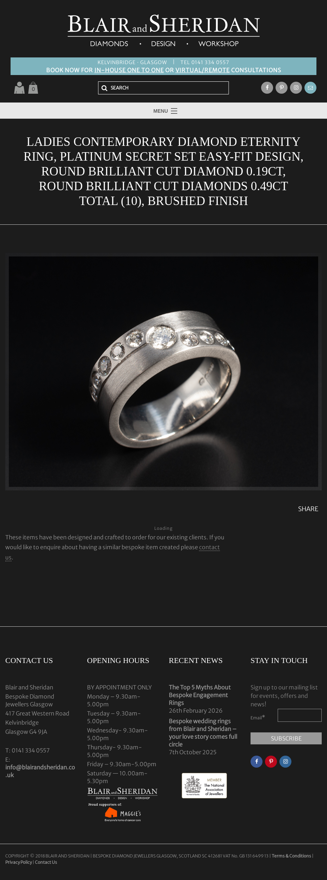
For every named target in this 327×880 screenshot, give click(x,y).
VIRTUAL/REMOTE (202, 70)
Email (258, 717)
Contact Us (46, 862)
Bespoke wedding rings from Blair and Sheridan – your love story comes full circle (203, 733)
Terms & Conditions (292, 856)
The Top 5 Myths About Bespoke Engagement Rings (200, 695)
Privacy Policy (18, 862)
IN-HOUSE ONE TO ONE (129, 70)
